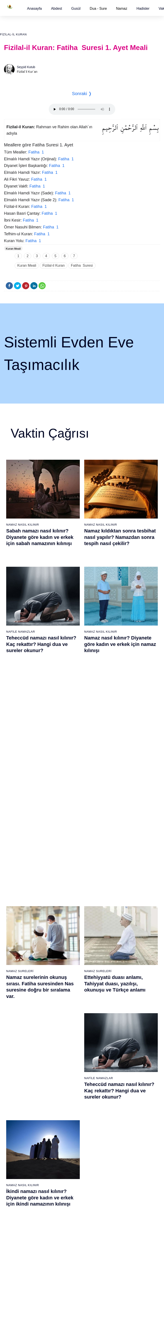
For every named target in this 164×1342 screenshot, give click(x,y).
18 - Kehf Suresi (15, 1132)
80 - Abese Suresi (70, 1175)
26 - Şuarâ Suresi (69, 1047)
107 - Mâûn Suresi (124, 1237)
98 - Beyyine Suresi (125, 1168)
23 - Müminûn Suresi (72, 1024)
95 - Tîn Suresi (67, 1292)
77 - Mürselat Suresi (71, 1152)
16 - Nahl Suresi (15, 1117)
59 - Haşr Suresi (15, 1160)
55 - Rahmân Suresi (125, 1125)
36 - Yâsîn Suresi (69, 1125)
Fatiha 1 (36, 152)
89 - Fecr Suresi (68, 1245)
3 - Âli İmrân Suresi (17, 1016)
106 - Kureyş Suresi (125, 1230)
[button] (34, 8)
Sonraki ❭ (82, 93)
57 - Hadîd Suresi (123, 1140)
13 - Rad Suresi (15, 1094)
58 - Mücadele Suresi (19, 1152)
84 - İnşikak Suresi (70, 1206)
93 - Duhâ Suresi (69, 1276)
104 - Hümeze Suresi (126, 1214)
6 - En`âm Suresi (16, 1039)
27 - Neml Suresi (69, 1055)
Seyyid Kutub (26, 67)
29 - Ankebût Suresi (71, 1070)
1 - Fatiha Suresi (16, 1001)
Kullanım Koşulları (69, 1326)
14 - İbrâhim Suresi (17, 1101)
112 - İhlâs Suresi (123, 1276)
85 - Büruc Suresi (69, 1214)
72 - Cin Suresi (14, 1261)
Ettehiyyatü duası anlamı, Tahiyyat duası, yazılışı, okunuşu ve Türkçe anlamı (114, 754)
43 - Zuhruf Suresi (124, 1032)
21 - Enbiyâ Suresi (70, 1009)
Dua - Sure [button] (98, 8)
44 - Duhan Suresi (123, 1039)
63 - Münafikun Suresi (19, 1191)
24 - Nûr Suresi (68, 1032)
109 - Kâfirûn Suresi (125, 1253)
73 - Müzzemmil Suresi (20, 1268)
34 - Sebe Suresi (69, 1109)
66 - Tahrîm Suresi (17, 1214)
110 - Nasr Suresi (123, 1261)
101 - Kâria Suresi (124, 1191)
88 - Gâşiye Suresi (70, 1237)
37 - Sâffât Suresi (69, 1132)
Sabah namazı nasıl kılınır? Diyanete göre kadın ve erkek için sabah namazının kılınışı (39, 537)
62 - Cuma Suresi (16, 1183)
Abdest (56, 8)
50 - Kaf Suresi (122, 1086)
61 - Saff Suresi (15, 1175)
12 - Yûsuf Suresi (16, 1086)
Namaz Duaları (96, 848)
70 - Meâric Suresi (17, 1245)
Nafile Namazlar (20, 631)
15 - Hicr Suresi (15, 1109)
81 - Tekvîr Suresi (69, 1183)
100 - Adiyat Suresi (124, 1183)
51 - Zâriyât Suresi (124, 1094)
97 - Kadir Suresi (123, 1160)
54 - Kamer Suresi (124, 1117)
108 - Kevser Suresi (125, 1245)
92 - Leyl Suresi (68, 1268)
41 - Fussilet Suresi (125, 1016)
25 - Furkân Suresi (70, 1039)
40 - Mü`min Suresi (124, 1009)
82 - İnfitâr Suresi (69, 1191)
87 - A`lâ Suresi (68, 1230)
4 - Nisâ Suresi (14, 1024)
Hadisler (143, 8)
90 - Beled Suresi (69, 1253)
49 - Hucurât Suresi (125, 1078)
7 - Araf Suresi (14, 1047)
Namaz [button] (121, 8)
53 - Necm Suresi (123, 1109)
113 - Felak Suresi (124, 1284)
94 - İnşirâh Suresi (70, 1284)
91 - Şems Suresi (69, 1261)
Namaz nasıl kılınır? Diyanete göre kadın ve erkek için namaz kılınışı (120, 644)
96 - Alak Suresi (122, 1152)
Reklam (91, 1326)
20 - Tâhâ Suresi (69, 1001)
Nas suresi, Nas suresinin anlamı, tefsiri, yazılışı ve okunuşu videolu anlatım (36, 861)
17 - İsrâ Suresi (15, 1125)
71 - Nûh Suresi (15, 1253)
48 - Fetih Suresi (123, 1070)
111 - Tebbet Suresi (125, 1268)
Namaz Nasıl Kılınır (22, 524)
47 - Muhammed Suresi (127, 1063)
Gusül (75, 8)
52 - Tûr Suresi (121, 1101)
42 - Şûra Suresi (122, 1024)
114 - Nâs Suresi (123, 1292)
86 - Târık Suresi (69, 1222)
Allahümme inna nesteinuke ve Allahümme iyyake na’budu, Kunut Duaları (120, 861)
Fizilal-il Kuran (13, 34)
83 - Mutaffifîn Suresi (72, 1199)
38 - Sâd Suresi (68, 1140)
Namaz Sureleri (19, 742)
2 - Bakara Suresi (16, 1009)
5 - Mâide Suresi (15, 1032)
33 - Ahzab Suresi (69, 1101)
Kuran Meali (13, 248)
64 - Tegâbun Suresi (18, 1199)
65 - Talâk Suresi (16, 1206)
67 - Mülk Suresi (15, 1222)
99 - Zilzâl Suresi (123, 1175)
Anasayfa (34, 8)
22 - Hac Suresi (68, 1016)
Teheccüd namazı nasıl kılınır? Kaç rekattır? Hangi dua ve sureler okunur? (41, 644)
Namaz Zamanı (146, 1326)
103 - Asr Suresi (122, 1206)
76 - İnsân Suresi (16, 1292)
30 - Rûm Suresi (69, 1078)
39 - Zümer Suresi (123, 1001)
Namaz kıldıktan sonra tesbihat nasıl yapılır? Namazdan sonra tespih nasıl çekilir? (120, 537)
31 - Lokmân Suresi (71, 1086)
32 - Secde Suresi (70, 1094)
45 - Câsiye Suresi (124, 1047)
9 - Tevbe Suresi (15, 1063)
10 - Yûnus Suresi (16, 1070)
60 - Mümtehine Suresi (19, 1168)
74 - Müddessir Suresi (19, 1276)
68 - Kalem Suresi (16, 1230)
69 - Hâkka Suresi (16, 1237)
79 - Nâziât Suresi (70, 1168)
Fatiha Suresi (82, 265)
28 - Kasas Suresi (69, 1063)
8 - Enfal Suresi (14, 1055)
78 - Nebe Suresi (69, 1160)
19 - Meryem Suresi (18, 1140)
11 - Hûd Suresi (15, 1078)
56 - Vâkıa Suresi (123, 1132)
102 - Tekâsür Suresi (125, 1199)
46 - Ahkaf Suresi (123, 1055)
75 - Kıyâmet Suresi (18, 1284)
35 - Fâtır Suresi (68, 1117)
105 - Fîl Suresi (122, 1222)
